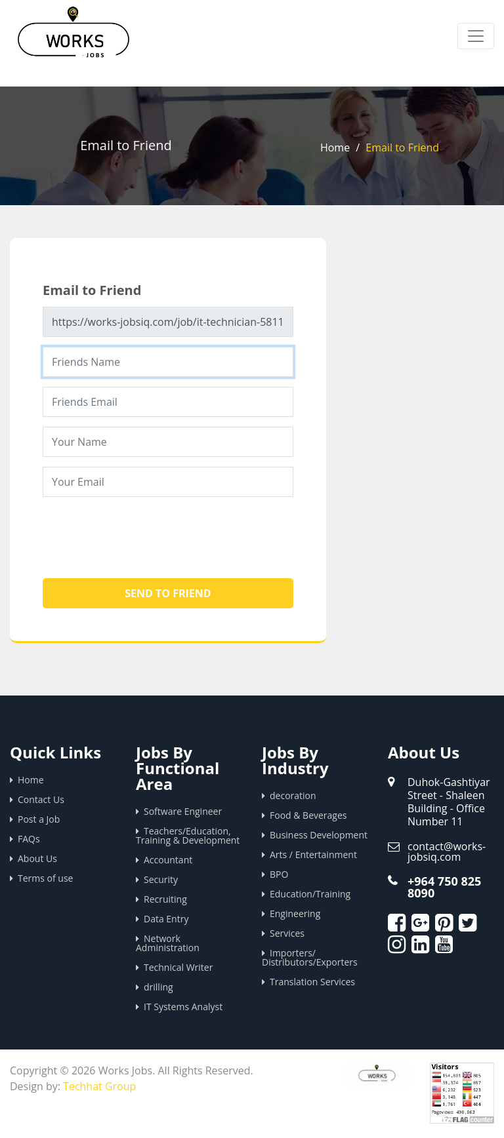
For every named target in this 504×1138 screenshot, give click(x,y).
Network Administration (168, 943)
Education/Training (310, 894)
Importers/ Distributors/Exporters (310, 957)
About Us (37, 858)
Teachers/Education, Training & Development (188, 835)
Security (161, 879)
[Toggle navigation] (475, 36)
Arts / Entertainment (313, 854)
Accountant (168, 860)
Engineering (295, 913)
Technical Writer (178, 967)
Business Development (319, 835)
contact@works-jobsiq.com (447, 851)
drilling (158, 987)
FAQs (29, 839)
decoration (293, 795)
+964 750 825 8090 (444, 887)
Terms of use (45, 878)
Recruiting (165, 899)
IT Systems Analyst (183, 1006)
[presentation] (142, 532)
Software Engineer (183, 811)
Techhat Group (99, 1086)
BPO (279, 874)
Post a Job (39, 819)
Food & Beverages (308, 815)
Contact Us (41, 799)
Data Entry (166, 918)
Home (335, 147)
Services (287, 933)
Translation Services (312, 981)
